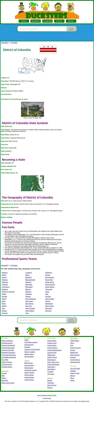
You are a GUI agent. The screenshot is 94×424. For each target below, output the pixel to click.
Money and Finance (8, 383)
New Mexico (29, 303)
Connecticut (5, 287)
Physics (49, 387)
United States (74, 340)
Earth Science (51, 385)
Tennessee (48, 289)
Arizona (4, 277)
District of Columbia (8, 292)
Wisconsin (48, 308)
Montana (28, 292)
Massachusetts (30, 280)
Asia (71, 345)
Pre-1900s (5, 360)
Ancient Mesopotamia (54, 350)
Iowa (3, 308)
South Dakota (49, 287)
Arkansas (5, 280)
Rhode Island (49, 282)
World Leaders (29, 354)
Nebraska (28, 294)
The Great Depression (9, 355)
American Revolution (8, 345)
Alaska (4, 275)
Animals (4, 373)
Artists (27, 340)
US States (14, 42)
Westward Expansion (8, 352)
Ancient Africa (51, 340)
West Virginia (49, 306)
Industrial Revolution (8, 348)
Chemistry (50, 383)
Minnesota (28, 284)
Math (3, 376)
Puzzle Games (29, 365)
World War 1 (51, 367)
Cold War (50, 371)
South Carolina (50, 284)
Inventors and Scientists (32, 349)
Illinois (4, 303)
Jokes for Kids (74, 373)
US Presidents (29, 356)
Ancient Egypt (51, 345)
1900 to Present (7, 362)
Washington (49, 303)
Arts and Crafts (75, 368)
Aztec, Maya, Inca (53, 362)
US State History (7, 367)
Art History (50, 374)
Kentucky (5, 313)
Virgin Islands (49, 299)
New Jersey (29, 301)
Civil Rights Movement (9, 357)
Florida (4, 294)
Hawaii (4, 299)
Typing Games (29, 380)
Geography (47, 21)
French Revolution (53, 364)
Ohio (27, 313)
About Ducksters (42, 395)
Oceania (73, 357)
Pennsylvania (49, 277)
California (5, 282)
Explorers (28, 347)
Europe (72, 350)
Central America (75, 348)
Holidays (73, 371)
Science (59, 21)
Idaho (3, 301)
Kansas (4, 311)
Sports (72, 380)
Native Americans (7, 340)
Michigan (28, 282)
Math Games (29, 363)
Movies (72, 376)
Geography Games (31, 370)
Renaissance (51, 360)
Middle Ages (51, 355)
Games (71, 21)
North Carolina (30, 308)
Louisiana (28, 272)
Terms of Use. (85, 401)
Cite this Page (47, 398)
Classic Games (29, 372)
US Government (7, 364)
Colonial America (7, 343)
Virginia (47, 301)
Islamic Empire (52, 357)
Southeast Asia (75, 362)
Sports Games (29, 375)
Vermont (48, 296)
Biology (49, 380)
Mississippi (28, 287)
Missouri (28, 289)
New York (28, 306)
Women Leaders (30, 352)
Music (72, 378)
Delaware (5, 289)
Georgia (4, 296)
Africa (72, 343)
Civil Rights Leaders (31, 342)
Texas (47, 292)
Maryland (28, 277)
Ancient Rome (51, 352)
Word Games (29, 368)
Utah (46, 294)
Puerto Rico (49, 280)
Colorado (5, 284)
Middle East (74, 352)
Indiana (4, 306)
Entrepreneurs (29, 345)
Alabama (4, 272)
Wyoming (48, 311)
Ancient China (51, 343)
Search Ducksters (71, 28)
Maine (27, 275)
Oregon (47, 275)
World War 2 (51, 369)
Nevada (27, 296)
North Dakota (29, 311)
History (24, 21)
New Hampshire (30, 299)
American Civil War (8, 350)
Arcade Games (29, 377)
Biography (35, 21)
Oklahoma (48, 272)
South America (75, 360)
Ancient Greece (52, 348)
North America (74, 355)
